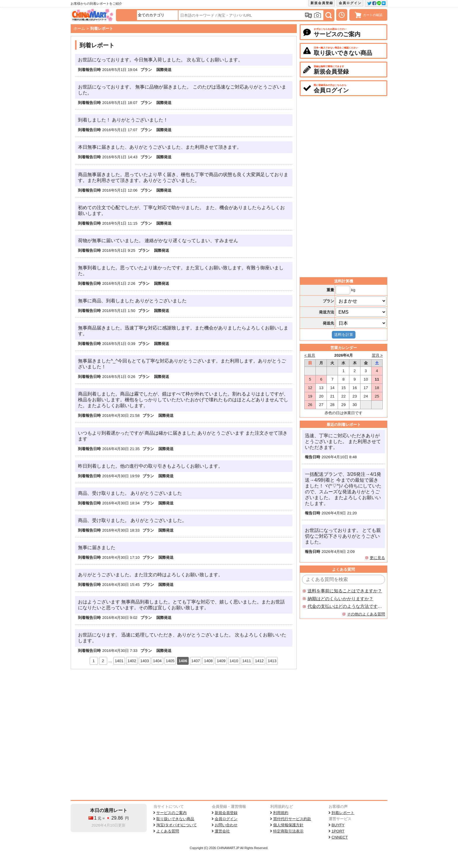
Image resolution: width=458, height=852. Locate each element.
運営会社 (222, 831)
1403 (144, 661)
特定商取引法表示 (288, 831)
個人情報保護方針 (288, 825)
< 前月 (309, 355)
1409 (221, 661)
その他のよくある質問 (366, 614)
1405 (170, 661)
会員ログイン (350, 3)
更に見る (377, 558)
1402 (132, 661)
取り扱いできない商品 (175, 819)
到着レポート (343, 813)
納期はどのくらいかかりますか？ (340, 598)
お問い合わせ (226, 825)
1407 (195, 661)
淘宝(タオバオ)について (176, 825)
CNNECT (340, 837)
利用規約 (280, 813)
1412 (259, 661)
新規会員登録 (321, 3)
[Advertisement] (184, 713)
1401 (119, 661)
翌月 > (377, 355)
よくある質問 (167, 831)
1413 (272, 661)
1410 (234, 661)
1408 (208, 661)
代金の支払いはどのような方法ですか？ (345, 606)
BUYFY (338, 825)
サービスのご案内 (171, 813)
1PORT (338, 831)
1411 (246, 661)
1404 (157, 661)
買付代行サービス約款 (292, 819)
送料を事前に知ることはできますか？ (345, 591)
